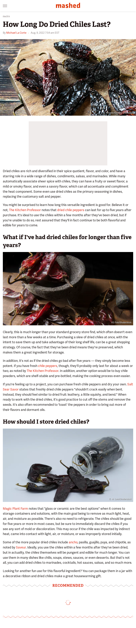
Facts (6, 17)
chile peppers (47, 366)
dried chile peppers (70, 210)
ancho (73, 542)
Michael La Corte (16, 33)
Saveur (21, 547)
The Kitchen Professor (25, 210)
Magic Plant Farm (15, 509)
